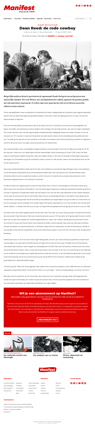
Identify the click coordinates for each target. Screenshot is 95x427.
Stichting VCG (7, 412)
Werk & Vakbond (8, 388)
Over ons (57, 18)
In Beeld (43, 385)
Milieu (17, 393)
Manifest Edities (29, 18)
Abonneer (48, 18)
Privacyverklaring (60, 388)
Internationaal (7, 391)
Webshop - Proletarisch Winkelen (12, 409)
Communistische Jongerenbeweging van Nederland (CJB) (18, 407)
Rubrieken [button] (8, 18)
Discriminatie (19, 391)
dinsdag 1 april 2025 (65, 36)
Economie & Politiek (9, 383)
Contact (58, 393)
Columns (30, 391)
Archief (57, 385)
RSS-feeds (58, 391)
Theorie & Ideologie (33, 383)
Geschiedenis (32, 385)
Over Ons (43, 391)
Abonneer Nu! (47, 319)
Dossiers (18, 18)
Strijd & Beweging (8, 385)
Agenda (40, 18)
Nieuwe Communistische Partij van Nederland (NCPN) (18, 404)
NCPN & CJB (31, 393)
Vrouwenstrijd (19, 388)
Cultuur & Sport (32, 388)
